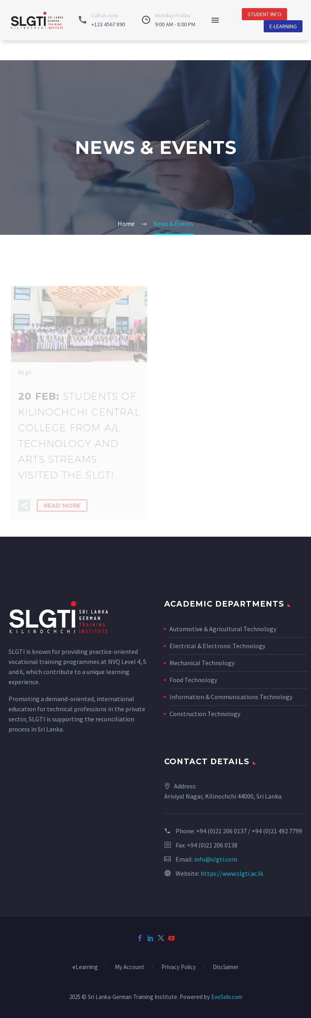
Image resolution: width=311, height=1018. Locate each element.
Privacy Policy (178, 967)
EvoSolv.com (226, 997)
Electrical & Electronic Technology (217, 646)
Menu (215, 20)
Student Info (264, 14)
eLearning (85, 967)
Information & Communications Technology (230, 697)
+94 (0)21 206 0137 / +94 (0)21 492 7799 (249, 831)
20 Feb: (79, 440)
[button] (24, 510)
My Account (129, 967)
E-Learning (283, 26)
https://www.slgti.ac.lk (232, 873)
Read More (62, 510)
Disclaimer (226, 967)
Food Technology (193, 680)
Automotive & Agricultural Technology (222, 629)
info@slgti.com (215, 859)
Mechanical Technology (202, 663)
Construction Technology (204, 714)
